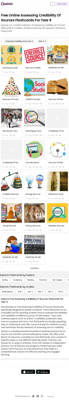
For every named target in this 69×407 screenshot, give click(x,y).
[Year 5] (60, 292)
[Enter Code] (62, 4)
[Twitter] (33, 396)
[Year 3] (40, 292)
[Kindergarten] (7, 292)
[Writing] (5, 280)
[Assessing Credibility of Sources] (19, 41)
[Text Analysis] (57, 280)
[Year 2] (30, 292)
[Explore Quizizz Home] (7, 3)
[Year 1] (20, 292)
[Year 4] (50, 292)
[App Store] (28, 372)
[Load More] (34, 268)
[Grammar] (43, 280)
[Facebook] (38, 396)
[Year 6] (42, 41)
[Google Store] (43, 372)
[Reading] (30, 280)
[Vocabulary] (17, 280)
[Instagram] (42, 396)
